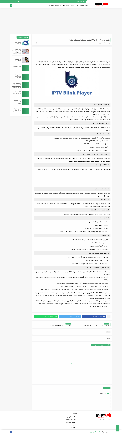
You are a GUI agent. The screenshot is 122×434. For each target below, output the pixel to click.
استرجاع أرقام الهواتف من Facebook (18, 76)
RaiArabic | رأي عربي (95, 431)
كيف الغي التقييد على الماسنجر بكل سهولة (17, 93)
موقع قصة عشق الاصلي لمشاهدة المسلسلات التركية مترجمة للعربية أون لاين (16, 86)
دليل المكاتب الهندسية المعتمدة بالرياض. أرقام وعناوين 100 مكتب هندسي (16, 52)
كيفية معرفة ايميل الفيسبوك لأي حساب (16, 102)
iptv (108, 37)
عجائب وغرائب (65, 5)
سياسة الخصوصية (70, 419)
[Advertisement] (61, 21)
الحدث (86, 5)
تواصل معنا (51, 5)
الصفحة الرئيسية (71, 417)
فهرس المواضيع (70, 422)
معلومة (82, 5)
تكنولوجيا (72, 5)
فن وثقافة (58, 5)
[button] (94, 316)
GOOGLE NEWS (80, 1)
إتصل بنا (73, 427)
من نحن (73, 425)
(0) (35, 43)
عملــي (77, 5)
